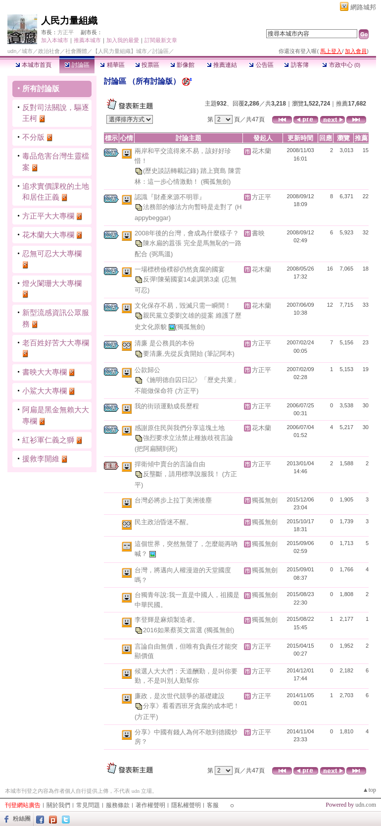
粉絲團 (22, 818)
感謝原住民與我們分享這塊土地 (180, 428)
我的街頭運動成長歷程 (167, 406)
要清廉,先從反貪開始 (173, 353)
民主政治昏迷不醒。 (163, 522)
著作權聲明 (150, 805)
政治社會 (49, 51)
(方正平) (187, 390)
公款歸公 (147, 370)
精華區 (112, 64)
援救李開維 (40, 458)
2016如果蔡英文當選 (173, 629)
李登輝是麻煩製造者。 (167, 619)
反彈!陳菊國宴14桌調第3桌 (182, 279)
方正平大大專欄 (48, 216)
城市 (27, 51)
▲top (369, 789)
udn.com (365, 804)
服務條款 (118, 805)
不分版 (33, 137)
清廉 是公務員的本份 (164, 343)
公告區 (261, 64)
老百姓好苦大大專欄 (55, 342)
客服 (213, 805)
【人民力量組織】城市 (120, 51)
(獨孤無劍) (216, 181)
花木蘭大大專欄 (48, 234)
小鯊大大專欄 (44, 390)
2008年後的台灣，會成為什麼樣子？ (187, 233)
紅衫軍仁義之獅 (48, 440)
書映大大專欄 (44, 372)
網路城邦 (363, 7)
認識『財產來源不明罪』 (170, 197)
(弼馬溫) (161, 254)
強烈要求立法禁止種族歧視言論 (188, 437)
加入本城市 (54, 40)
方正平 (65, 32)
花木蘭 (261, 151)
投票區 (147, 64)
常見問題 (88, 805)
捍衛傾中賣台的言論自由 (170, 464)
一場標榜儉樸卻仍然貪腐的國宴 (180, 269)
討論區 (77, 64)
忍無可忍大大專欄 (52, 253)
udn (11, 51)
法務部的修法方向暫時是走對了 (189, 207)
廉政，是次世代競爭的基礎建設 (180, 696)
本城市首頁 (33, 64)
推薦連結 (222, 64)
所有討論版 (40, 88)
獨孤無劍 (265, 500)
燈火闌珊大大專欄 (52, 283)
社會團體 (76, 51)
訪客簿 (296, 64)
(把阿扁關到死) (156, 448)
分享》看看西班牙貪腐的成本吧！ (191, 706)
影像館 (182, 64)
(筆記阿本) (219, 353)
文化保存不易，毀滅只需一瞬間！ (183, 305)
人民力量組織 (69, 20)
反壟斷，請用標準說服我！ (182, 474)
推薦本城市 (87, 40)
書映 (258, 233)
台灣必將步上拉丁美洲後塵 (173, 500)
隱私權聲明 (186, 805)
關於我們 (58, 805)
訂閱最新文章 (160, 40)
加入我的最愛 (122, 40)
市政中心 (341, 64)
